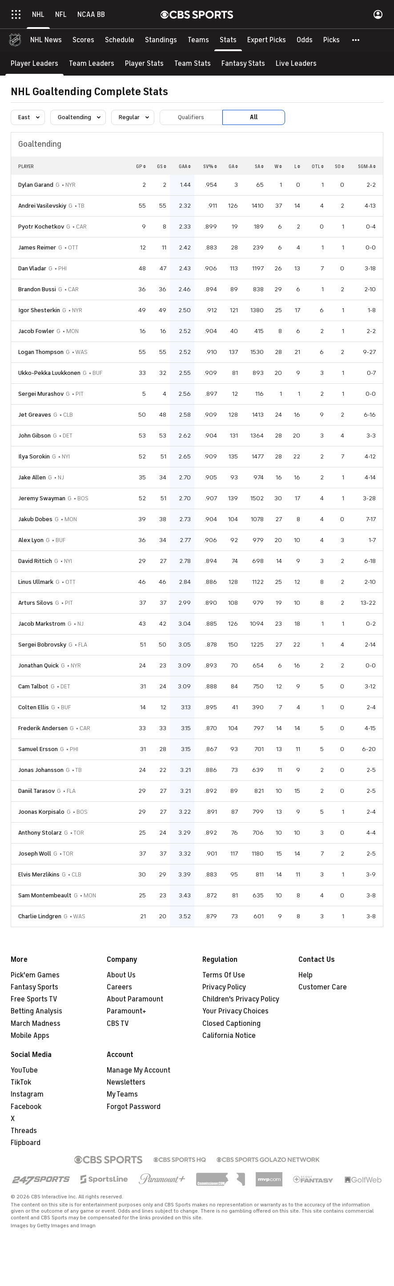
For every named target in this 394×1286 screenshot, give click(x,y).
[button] (356, 40)
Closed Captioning (231, 1023)
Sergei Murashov (41, 394)
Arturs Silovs (35, 603)
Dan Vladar (32, 268)
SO (339, 166)
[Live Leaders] (296, 63)
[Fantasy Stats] (243, 63)
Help (305, 975)
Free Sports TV (34, 999)
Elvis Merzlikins (39, 874)
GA (233, 166)
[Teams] (198, 40)
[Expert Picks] (266, 40)
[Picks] (331, 40)
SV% (210, 166)
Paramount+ (126, 1011)
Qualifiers (191, 117)
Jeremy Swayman (41, 498)
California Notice (229, 1035)
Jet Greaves (34, 414)
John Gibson (34, 435)
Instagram (27, 1094)
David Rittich (35, 561)
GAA (185, 166)
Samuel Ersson (38, 749)
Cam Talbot (33, 686)
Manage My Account (138, 1070)
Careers (119, 987)
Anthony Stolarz (40, 832)
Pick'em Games (35, 975)
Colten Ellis (33, 707)
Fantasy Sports (34, 987)
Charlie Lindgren (39, 916)
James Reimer (37, 247)
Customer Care (322, 987)
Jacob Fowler (36, 331)
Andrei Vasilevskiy (42, 205)
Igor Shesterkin (39, 310)
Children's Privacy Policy (240, 999)
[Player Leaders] (34, 63)
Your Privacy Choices (235, 1011)
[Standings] (161, 40)
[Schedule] (120, 40)
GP (141, 166)
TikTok (21, 1082)
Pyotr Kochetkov (41, 226)
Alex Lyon (31, 540)
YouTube (24, 1070)
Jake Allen (32, 477)
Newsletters (126, 1082)
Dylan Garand (35, 185)
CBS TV (118, 1023)
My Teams (122, 1094)
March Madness (35, 1023)
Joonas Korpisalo (41, 812)
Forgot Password (134, 1106)
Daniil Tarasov (36, 791)
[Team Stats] (192, 63)
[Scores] (83, 40)
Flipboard (25, 1142)
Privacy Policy (224, 987)
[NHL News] (46, 40)
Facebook (26, 1106)
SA (259, 166)
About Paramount (135, 999)
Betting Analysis (36, 1011)
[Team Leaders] (92, 63)
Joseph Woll (34, 853)
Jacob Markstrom (41, 623)
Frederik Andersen (43, 728)
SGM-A (367, 166)
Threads (24, 1130)
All (253, 117)
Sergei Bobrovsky (42, 644)
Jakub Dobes (35, 519)
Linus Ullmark (35, 582)
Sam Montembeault (45, 895)
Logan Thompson (41, 352)
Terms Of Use (223, 975)
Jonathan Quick (38, 665)
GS (161, 166)
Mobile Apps (30, 1035)
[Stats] (228, 40)
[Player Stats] (144, 63)
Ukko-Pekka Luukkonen (49, 373)
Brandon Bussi (37, 289)
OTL (318, 166)
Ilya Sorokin (34, 456)
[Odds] (304, 40)
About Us (121, 975)
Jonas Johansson (41, 770)
